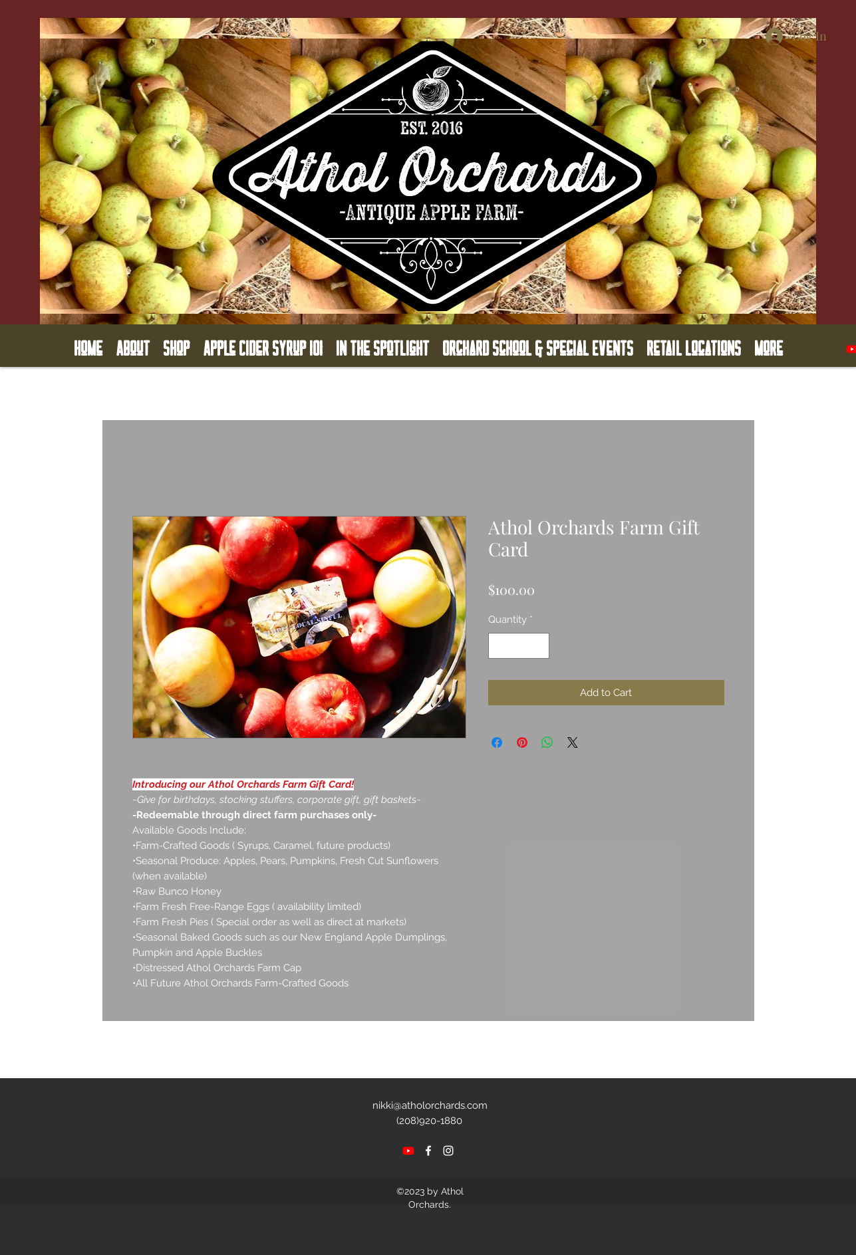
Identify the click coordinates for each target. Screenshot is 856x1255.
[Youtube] (408, 1150)
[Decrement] (499, 645)
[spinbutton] (518, 645)
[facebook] (428, 1150)
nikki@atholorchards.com (430, 1105)
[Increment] (538, 645)
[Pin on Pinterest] (522, 742)
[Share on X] (573, 742)
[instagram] (448, 1150)
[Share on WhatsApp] (547, 742)
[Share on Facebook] (497, 742)
